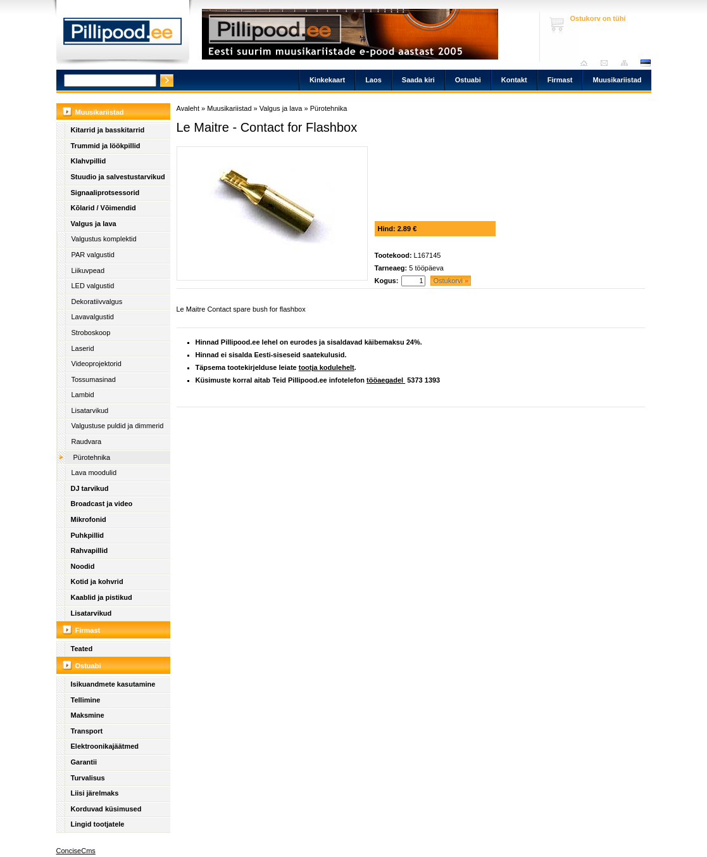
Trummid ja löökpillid (106, 145)
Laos (373, 80)
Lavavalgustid (93, 317)
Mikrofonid (88, 519)
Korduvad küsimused (106, 809)
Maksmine (87, 715)
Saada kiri (607, 63)
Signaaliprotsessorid (105, 192)
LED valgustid (93, 285)
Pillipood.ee (123, 35)
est (645, 63)
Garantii (84, 762)
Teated (82, 648)
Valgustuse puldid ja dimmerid (118, 425)
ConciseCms (76, 850)
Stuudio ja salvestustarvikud (118, 177)
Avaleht (587, 63)
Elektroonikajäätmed (105, 746)
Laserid (83, 348)
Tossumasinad (94, 379)
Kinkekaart (327, 80)
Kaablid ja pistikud (101, 597)
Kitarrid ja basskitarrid (108, 130)
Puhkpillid (87, 535)
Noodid (83, 566)
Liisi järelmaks (95, 793)
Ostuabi (468, 80)
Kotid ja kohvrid (97, 581)
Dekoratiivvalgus (97, 301)
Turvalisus (88, 778)
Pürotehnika (92, 457)
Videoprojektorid (97, 363)
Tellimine (86, 700)
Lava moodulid (94, 472)
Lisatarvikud (90, 410)
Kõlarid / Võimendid (103, 208)
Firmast (560, 80)
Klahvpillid (88, 161)
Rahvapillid (89, 550)
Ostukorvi (450, 280)
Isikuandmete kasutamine (113, 684)
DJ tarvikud (90, 488)
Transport (87, 731)
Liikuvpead (88, 270)
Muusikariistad (616, 80)
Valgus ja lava (93, 223)
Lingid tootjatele (98, 824)
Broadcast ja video (102, 503)
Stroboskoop (91, 332)
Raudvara (87, 441)
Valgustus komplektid (104, 239)
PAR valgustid (93, 254)
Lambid (83, 394)
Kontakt (514, 80)
